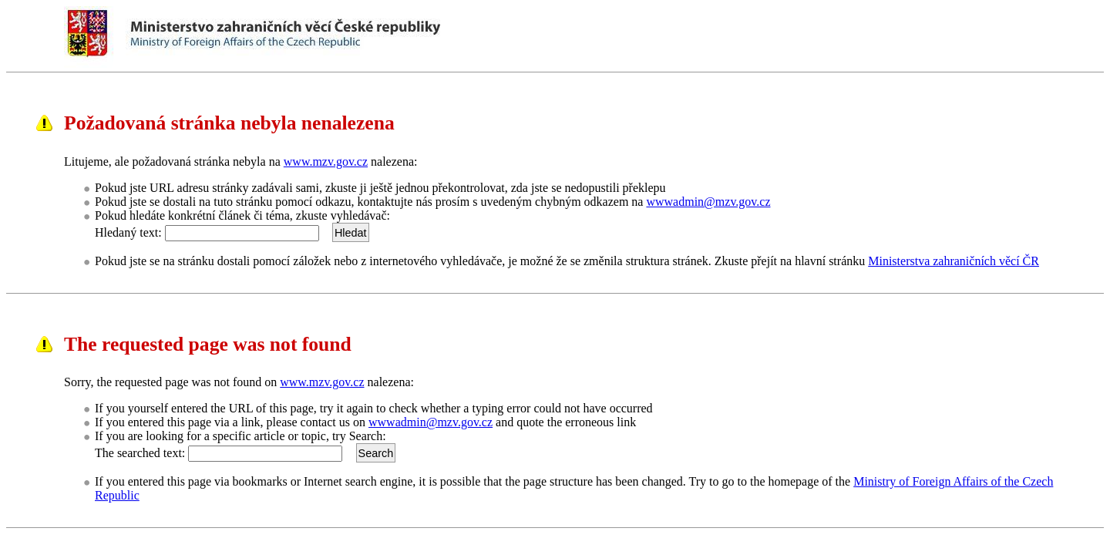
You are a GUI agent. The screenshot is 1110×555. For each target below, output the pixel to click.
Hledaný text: (128, 232)
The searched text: (140, 452)
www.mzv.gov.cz (326, 161)
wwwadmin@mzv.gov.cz (708, 201)
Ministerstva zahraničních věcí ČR (953, 260)
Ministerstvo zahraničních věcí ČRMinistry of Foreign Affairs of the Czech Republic (372, 37)
